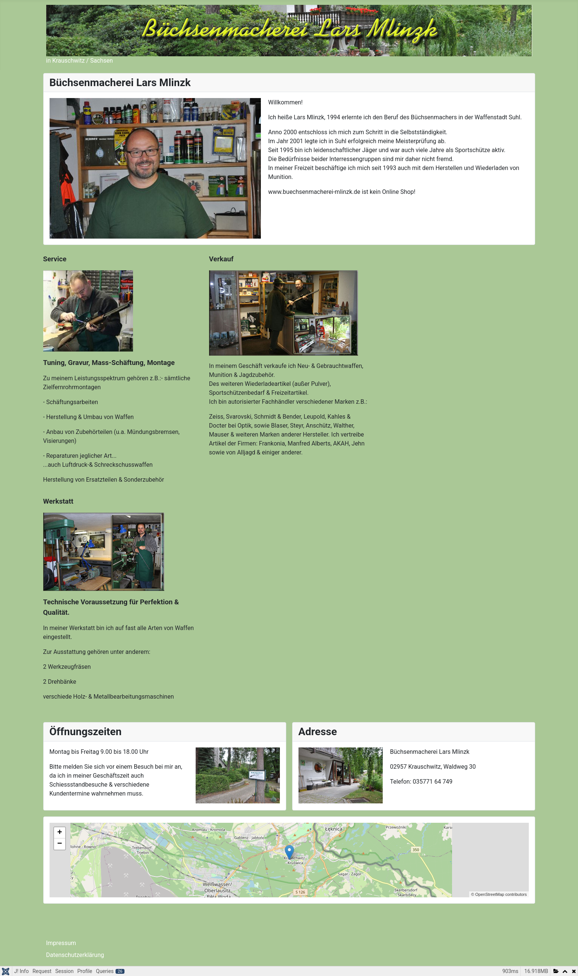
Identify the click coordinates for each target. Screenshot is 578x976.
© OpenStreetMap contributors (499, 894)
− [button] (59, 844)
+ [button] (59, 832)
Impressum (61, 943)
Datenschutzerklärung (75, 954)
